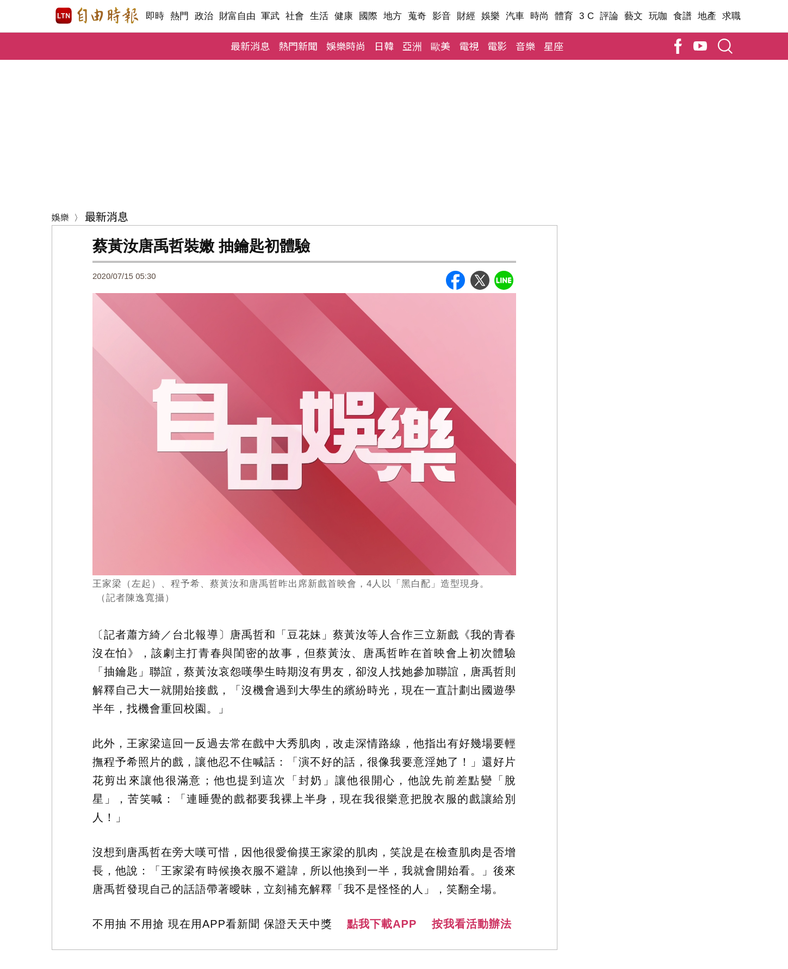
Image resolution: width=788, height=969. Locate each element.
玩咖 (658, 16)
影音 (441, 16)
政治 (204, 16)
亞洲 (412, 46)
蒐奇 (417, 16)
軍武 (270, 16)
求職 (731, 16)
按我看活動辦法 (472, 924)
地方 (392, 16)
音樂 (525, 46)
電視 (469, 46)
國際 (368, 16)
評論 (609, 16)
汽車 (515, 16)
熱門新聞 (298, 46)
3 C (586, 16)
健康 (343, 16)
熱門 (179, 16)
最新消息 (250, 46)
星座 (553, 46)
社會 (295, 16)
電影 (497, 46)
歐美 (440, 46)
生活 (319, 16)
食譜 (682, 16)
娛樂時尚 (345, 46)
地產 (707, 16)
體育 (564, 16)
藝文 (633, 16)
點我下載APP (382, 924)
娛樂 (490, 16)
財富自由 (237, 16)
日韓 (384, 46)
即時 (155, 16)
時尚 (539, 16)
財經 (466, 16)
